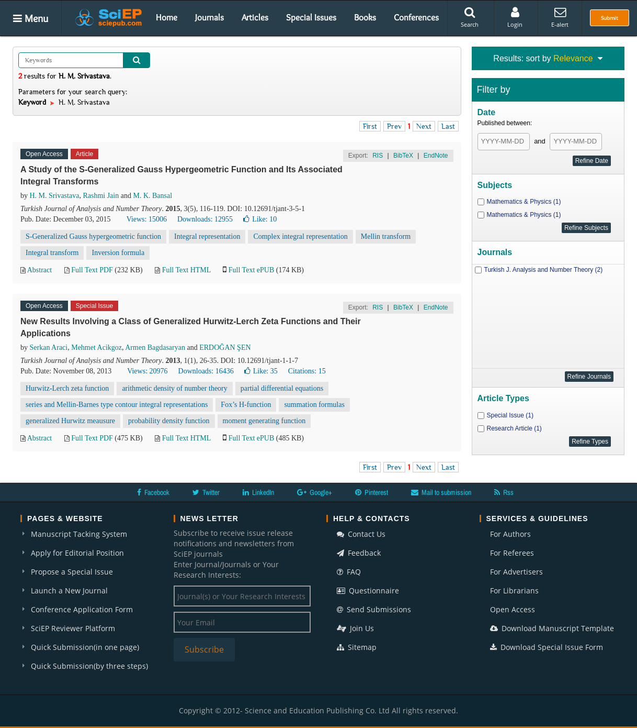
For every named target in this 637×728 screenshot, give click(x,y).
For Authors (510, 534)
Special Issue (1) (510, 415)
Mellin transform (386, 236)
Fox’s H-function (246, 405)
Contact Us (361, 534)
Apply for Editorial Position (77, 553)
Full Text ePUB (251, 270)
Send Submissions (374, 609)
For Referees (512, 553)
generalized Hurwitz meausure (70, 421)
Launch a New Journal (69, 590)
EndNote (436, 155)
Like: (260, 219)
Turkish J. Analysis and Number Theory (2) (543, 269)
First (370, 126)
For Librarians (514, 590)
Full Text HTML (186, 270)
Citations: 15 (307, 371)
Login (514, 17)
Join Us (355, 628)
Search (470, 17)
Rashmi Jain (101, 196)
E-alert (559, 17)
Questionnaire (368, 590)
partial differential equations (282, 388)
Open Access (512, 609)
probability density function (169, 421)
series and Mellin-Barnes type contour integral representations (117, 405)
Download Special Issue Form (546, 647)
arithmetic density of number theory (174, 388)
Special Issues (311, 17)
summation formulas (314, 405)
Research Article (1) (514, 428)
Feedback (359, 553)
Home (166, 17)
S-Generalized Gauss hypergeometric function (93, 236)
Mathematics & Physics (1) (524, 201)
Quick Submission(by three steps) (89, 666)
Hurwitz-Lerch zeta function (67, 388)
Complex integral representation (300, 236)
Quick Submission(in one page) (85, 647)
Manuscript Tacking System (79, 534)
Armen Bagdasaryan (155, 347)
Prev (394, 126)
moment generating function (264, 421)
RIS (377, 155)
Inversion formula (118, 253)
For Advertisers (516, 572)
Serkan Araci (49, 347)
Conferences (416, 17)
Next (423, 126)
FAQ (349, 572)
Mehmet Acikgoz (96, 347)
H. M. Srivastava (54, 196)
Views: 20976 (147, 371)
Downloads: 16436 (206, 371)
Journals (209, 17)
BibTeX (403, 155)
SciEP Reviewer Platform (73, 628)
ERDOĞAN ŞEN (225, 347)
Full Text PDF (92, 270)
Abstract (39, 270)
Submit (609, 17)
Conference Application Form (82, 609)
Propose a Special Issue (72, 572)
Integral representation (207, 236)
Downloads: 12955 (205, 219)
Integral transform (52, 253)
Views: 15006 (147, 219)
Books (365, 17)
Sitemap (357, 647)
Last (448, 126)
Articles (255, 17)
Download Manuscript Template (552, 628)
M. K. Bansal (152, 196)
